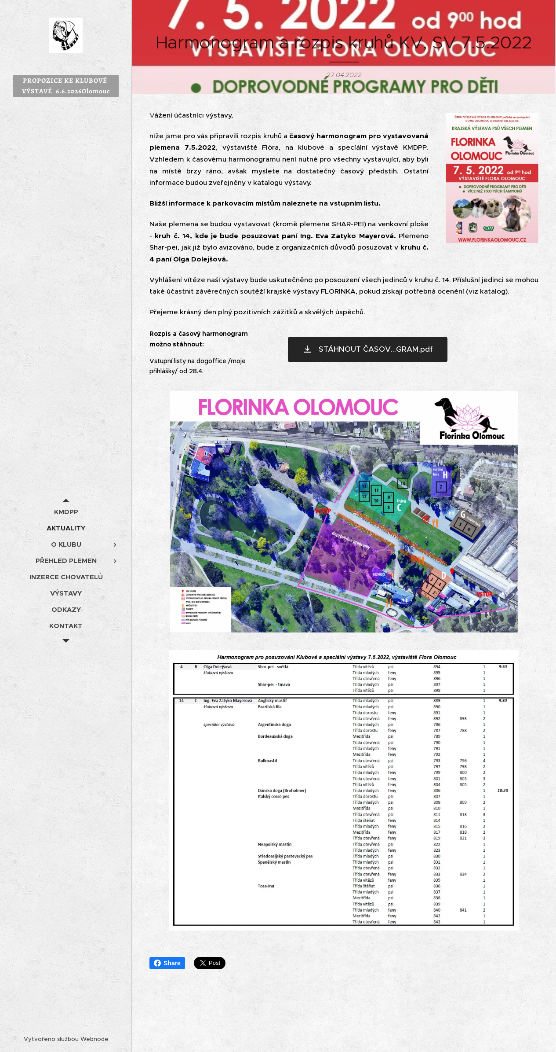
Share (167, 963)
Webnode (94, 1039)
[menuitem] (66, 512)
